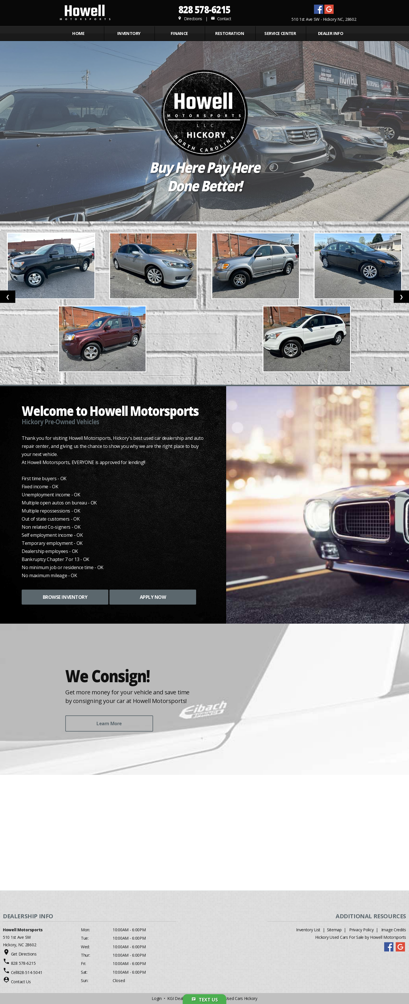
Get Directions (24, 954)
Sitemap (334, 929)
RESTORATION (229, 33)
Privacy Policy (361, 929)
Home (78, 33)
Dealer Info (330, 33)
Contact (221, 18)
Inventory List (308, 929)
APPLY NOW (153, 597)
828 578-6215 (204, 9)
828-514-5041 (29, 972)
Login (157, 998)
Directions (190, 18)
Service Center (280, 33)
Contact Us (21, 981)
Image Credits (393, 929)
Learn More (109, 723)
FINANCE (179, 33)
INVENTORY (129, 33)
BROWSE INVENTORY (65, 597)
